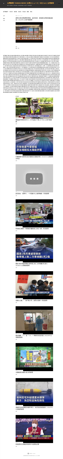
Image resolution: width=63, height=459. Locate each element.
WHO (30, 90)
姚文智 (18, 64)
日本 (11, 85)
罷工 (47, 55)
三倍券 (45, 90)
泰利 (38, 73)
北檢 (24, 61)
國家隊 (16, 92)
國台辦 (53, 67)
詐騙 (41, 55)
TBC (29, 58)
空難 (6, 77)
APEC (11, 77)
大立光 (4, 86)
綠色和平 (27, 62)
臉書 (4, 67)
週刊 (6, 65)
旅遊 (16, 85)
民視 (30, 82)
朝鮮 (23, 77)
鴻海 (15, 70)
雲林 (57, 60)
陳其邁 (38, 77)
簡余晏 (37, 79)
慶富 (49, 77)
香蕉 (33, 55)
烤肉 (24, 76)
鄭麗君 (58, 76)
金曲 (8, 67)
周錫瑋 (54, 60)
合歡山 (18, 79)
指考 (8, 82)
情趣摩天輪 (18, 62)
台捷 (13, 92)
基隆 (15, 68)
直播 (55, 86)
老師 (16, 65)
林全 (40, 83)
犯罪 (37, 55)
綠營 (44, 73)
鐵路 (25, 86)
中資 (8, 89)
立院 (5, 68)
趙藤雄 (37, 64)
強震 (46, 79)
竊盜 (40, 70)
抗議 (15, 89)
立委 (58, 88)
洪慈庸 (5, 70)
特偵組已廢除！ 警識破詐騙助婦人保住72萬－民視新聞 (32, 228)
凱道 (34, 82)
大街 (47, 70)
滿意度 (5, 80)
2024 (51, 73)
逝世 (38, 71)
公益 (27, 89)
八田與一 (12, 83)
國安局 (30, 74)
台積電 (19, 70)
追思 (36, 71)
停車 (24, 71)
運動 (23, 86)
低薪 (58, 82)
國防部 (23, 60)
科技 (24, 70)
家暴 (25, 65)
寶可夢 (44, 70)
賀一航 (50, 57)
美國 (9, 85)
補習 (20, 65)
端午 (24, 62)
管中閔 (36, 58)
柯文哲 (11, 11)
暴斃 (27, 55)
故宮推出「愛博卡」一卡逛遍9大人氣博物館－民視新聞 (32, 193)
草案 (32, 71)
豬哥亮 (53, 82)
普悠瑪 (58, 55)
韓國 (18, 77)
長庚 (19, 82)
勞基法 (35, 73)
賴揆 (15, 80)
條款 (47, 74)
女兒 (27, 65)
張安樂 (55, 74)
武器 (32, 62)
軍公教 (12, 74)
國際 (7, 86)
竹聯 (18, 76)
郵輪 (28, 70)
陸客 (51, 77)
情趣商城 (25, 67)
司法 (50, 83)
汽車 (37, 60)
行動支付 (7, 74)
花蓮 (44, 79)
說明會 (36, 74)
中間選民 (20, 89)
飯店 (27, 85)
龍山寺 (5, 73)
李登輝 (31, 58)
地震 (42, 79)
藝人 (9, 86)
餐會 (56, 58)
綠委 (52, 65)
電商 (51, 68)
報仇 (9, 83)
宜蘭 (15, 86)
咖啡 (14, 71)
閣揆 (21, 73)
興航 (35, 60)
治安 (56, 64)
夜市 (27, 86)
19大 (48, 76)
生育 (22, 67)
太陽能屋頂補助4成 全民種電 (24, 372)
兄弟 (28, 77)
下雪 (20, 79)
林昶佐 (43, 86)
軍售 (36, 62)
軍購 (34, 62)
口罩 (11, 90)
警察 (54, 64)
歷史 (53, 85)
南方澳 (10, 89)
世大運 (41, 80)
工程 (35, 61)
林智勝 (25, 77)
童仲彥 (22, 65)
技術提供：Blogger (31, 453)
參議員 (38, 62)
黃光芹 (51, 55)
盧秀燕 (36, 88)
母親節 (14, 62)
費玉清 (29, 76)
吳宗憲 (34, 86)
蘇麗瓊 (6, 79)
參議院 (11, 92)
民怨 (33, 61)
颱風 (28, 11)
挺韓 (45, 89)
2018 (25, 80)
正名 (49, 73)
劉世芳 (42, 64)
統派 (16, 67)
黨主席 (17, 68)
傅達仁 (44, 77)
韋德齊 (58, 90)
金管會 (57, 73)
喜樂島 (15, 57)
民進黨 (9, 58)
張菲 (26, 76)
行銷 (47, 68)
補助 (34, 67)
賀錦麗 (20, 92)
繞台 (39, 80)
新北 (56, 83)
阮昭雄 (31, 88)
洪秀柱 (4, 85)
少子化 (28, 67)
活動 (29, 89)
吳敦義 (17, 80)
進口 (12, 65)
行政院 (44, 83)
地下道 (21, 71)
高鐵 (31, 83)
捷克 (56, 90)
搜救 (48, 64)
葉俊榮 (33, 74)
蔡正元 (16, 58)
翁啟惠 (31, 64)
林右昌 (12, 68)
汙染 (58, 62)
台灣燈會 (15, 79)
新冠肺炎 (17, 90)
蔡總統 (12, 80)
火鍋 (30, 77)
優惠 (40, 71)
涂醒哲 (53, 62)
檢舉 (45, 82)
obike (10, 82)
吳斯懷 (49, 89)
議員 (16, 61)
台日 (7, 85)
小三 (4, 65)
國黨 (8, 68)
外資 (42, 58)
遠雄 (53, 76)
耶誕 (4, 79)
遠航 (31, 60)
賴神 (19, 88)
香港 (52, 83)
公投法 (46, 73)
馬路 (49, 70)
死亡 (34, 65)
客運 (31, 85)
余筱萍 (39, 88)
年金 (27, 80)
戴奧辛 (42, 76)
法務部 (15, 60)
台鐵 (13, 73)
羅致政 (8, 62)
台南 (18, 83)
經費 (38, 67)
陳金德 (35, 77)
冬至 (47, 89)
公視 (49, 60)
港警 (46, 86)
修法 (8, 70)
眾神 (36, 82)
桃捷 (14, 82)
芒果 (47, 61)
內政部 (52, 71)
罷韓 (43, 89)
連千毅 (57, 86)
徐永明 (47, 77)
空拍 (43, 85)
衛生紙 (48, 79)
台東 (34, 68)
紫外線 (39, 68)
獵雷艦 (55, 76)
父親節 (21, 62)
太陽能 (35, 70)
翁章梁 (55, 79)
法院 (8, 64)
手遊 (55, 85)
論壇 (6, 89)
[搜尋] (59, 3)
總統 (54, 80)
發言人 (34, 64)
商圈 (55, 70)
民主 (56, 88)
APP (8, 73)
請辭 (40, 79)
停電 (38, 74)
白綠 (29, 57)
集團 (39, 55)
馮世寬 (8, 77)
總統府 (32, 77)
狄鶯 (44, 88)
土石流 (43, 60)
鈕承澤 (4, 57)
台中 (7, 61)
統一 (20, 67)
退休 (18, 65)
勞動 (39, 89)
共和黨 (23, 92)
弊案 (50, 65)
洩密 (26, 61)
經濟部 (42, 82)
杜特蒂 (16, 76)
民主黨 (26, 92)
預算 (11, 61)
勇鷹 (38, 90)
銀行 (19, 74)
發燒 (25, 90)
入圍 (9, 67)
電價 (48, 88)
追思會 (35, 83)
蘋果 (43, 68)
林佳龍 (13, 61)
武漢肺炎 (8, 90)
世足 (43, 55)
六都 (25, 89)
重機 (40, 67)
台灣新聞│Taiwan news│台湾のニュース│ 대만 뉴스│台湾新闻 (30, 3)
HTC (28, 74)
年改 (22, 61)
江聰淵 (53, 77)
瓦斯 (59, 70)
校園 (12, 58)
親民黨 (28, 64)
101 (16, 82)
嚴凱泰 (7, 57)
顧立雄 (5, 82)
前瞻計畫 (9, 80)
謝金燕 (44, 67)
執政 (55, 67)
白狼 (51, 74)
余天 (29, 80)
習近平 (49, 61)
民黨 (10, 68)
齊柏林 (49, 82)
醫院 (35, 89)
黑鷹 (55, 89)
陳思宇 (38, 57)
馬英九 (48, 80)
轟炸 (31, 55)
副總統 (38, 83)
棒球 (44, 80)
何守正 (25, 79)
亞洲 (26, 70)
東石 (18, 88)
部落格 (25, 58)
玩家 (42, 70)
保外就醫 (54, 58)
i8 (7, 76)
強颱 (53, 73)
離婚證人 (32, 89)
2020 (39, 61)
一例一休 (50, 62)
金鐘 (37, 76)
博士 (29, 88)
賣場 (26, 71)
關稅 (9, 55)
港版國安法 (52, 90)
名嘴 (39, 85)
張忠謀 (13, 76)
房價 (58, 64)
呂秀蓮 (10, 88)
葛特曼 (23, 57)
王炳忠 (29, 79)
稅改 (17, 73)
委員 (54, 83)
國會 (47, 62)
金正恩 (13, 77)
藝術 (4, 64)
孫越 (27, 58)
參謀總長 (58, 89)
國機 (43, 62)
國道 (42, 67)
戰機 (41, 62)
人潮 (45, 68)
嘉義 (32, 83)
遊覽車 (29, 85)
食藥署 (10, 73)
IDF (6, 67)
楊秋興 (23, 89)
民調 (37, 61)
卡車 (29, 83)
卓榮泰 (31, 57)
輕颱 (33, 73)
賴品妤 (7, 88)
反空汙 (18, 57)
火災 (51, 70)
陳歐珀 (20, 86)
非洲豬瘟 (35, 57)
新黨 (32, 79)
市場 (20, 85)
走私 (33, 60)
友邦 (46, 80)
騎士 (27, 83)
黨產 (7, 58)
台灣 (56, 61)
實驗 (23, 55)
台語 (56, 82)
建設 (40, 64)
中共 (17, 89)
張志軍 (50, 67)
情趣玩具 (41, 57)
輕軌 (19, 71)
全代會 (40, 74)
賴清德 (15, 11)
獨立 (58, 61)
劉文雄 (28, 82)
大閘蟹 (39, 76)
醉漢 (13, 60)
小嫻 (22, 79)
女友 (22, 68)
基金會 (4, 60)
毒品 (44, 58)
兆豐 (48, 65)
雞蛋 (14, 58)
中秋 (10, 64)
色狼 (10, 65)
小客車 (51, 60)
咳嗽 (23, 90)
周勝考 (47, 67)
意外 (4, 71)
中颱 (15, 73)
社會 (4, 20)
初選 (57, 79)
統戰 (46, 88)
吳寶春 (10, 57)
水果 (18, 61)
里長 (20, 61)
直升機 (45, 64)
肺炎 (31, 11)
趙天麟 (41, 77)
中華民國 (42, 61)
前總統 (51, 80)
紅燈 (58, 74)
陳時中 (21, 90)
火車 (20, 83)
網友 (21, 60)
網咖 (20, 76)
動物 (47, 57)
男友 (20, 68)
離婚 (27, 79)
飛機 (25, 60)
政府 (40, 65)
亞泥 (58, 65)
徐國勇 (50, 76)
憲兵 (32, 68)
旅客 (42, 71)
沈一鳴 (4, 90)
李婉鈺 (22, 85)
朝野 (44, 65)
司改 (6, 64)
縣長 (13, 86)
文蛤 (21, 55)
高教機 (43, 90)
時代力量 (25, 64)
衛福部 (31, 67)
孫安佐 (19, 58)
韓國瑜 (15, 55)
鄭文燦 (28, 61)
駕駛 (46, 71)
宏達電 (25, 74)
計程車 (12, 64)
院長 (42, 83)
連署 (20, 57)
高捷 (12, 82)
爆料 (8, 65)
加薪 (15, 74)
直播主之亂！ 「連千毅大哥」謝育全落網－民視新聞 (31, 300)
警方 (21, 74)
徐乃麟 (31, 76)
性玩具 (20, 77)
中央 (57, 67)
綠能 (38, 70)
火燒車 (16, 71)
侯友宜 (19, 11)
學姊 (13, 57)
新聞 (32, 82)
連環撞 (24, 83)
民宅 (40, 60)
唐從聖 (34, 76)
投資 (54, 57)
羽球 (25, 73)
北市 (52, 64)
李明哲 (29, 65)
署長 (17, 74)
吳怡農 (36, 90)
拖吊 (12, 71)
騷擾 (23, 74)
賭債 (10, 71)
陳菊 (29, 60)
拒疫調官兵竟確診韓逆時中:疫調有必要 (27, 444)
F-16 (42, 65)
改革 (37, 80)
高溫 (36, 68)
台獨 (6, 76)
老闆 (6, 83)
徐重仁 (53, 68)
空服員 (27, 88)
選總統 (50, 86)
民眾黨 (52, 89)
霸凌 (51, 85)
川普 (54, 61)
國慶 (11, 76)
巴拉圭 (23, 80)
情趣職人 (32, 80)
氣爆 (57, 70)
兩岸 (18, 67)
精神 (53, 74)
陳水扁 (48, 58)
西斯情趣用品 (31, 70)
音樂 (21, 82)
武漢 (13, 90)
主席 (52, 61)
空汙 (44, 71)
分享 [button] (4, 15)
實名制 (27, 90)
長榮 (24, 88)
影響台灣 (49, 71)
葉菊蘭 (4, 62)
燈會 (49, 55)
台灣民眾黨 (39, 86)
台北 (56, 80)
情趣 (9, 60)
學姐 (34, 88)
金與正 (33, 90)
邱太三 (18, 60)
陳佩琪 (45, 76)
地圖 (30, 62)
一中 (46, 65)
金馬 (58, 77)
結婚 (6, 71)
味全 (48, 86)
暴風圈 (31, 73)
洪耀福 (39, 58)
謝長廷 (13, 85)
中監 (7, 60)
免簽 (18, 85)
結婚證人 (48, 85)
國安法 (34, 79)
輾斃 (50, 88)
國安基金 (18, 55)
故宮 (18, 82)
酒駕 (27, 60)
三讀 (34, 71)
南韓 (37, 89)
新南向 (26, 68)
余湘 (41, 89)
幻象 (4, 77)
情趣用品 (55, 55)
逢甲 (53, 70)
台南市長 (52, 79)
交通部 (34, 85)
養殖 (55, 73)
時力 (22, 83)
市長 (11, 86)
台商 (24, 68)
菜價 (19, 73)
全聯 (56, 68)
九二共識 (26, 57)
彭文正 (13, 88)
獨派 (14, 67)
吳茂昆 (22, 58)
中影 (9, 61)
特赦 (51, 58)
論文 (16, 88)
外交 (35, 80)
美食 (49, 68)
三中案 (9, 79)
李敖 (34, 58)
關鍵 (25, 85)
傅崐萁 (50, 64)
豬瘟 (45, 55)
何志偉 (45, 57)
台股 (17, 70)
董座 (22, 70)
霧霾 (12, 79)
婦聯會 (28, 71)
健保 (41, 85)
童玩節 (17, 86)
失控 (52, 57)
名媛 (25, 55)
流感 (36, 65)
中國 (45, 61)
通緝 (35, 55)
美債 (11, 55)
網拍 (53, 86)
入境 (31, 71)
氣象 (41, 68)
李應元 (36, 85)
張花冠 (56, 62)
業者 (11, 60)
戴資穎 (23, 73)
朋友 (54, 65)
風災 (32, 65)
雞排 (49, 74)
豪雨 (47, 60)
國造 (45, 62)
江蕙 (23, 82)
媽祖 (42, 88)
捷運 (58, 80)
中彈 (29, 55)
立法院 (47, 83)
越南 (13, 55)
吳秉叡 (11, 62)
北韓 (16, 77)
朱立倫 (58, 83)
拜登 (18, 92)
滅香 (57, 71)
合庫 (56, 77)
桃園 (46, 58)
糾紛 (8, 71)
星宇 (29, 86)
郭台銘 (24, 11)
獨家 (10, 74)
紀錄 (54, 88)
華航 (13, 89)
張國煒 (31, 86)
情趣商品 (58, 85)
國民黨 (56, 57)
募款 (58, 58)
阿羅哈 (28, 73)
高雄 (25, 82)
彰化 (36, 67)
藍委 (56, 65)
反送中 (22, 88)
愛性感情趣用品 (6, 92)
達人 (47, 82)
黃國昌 (38, 65)
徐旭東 (12, 67)
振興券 (48, 90)
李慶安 (15, 64)
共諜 (45, 85)
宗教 (55, 71)
